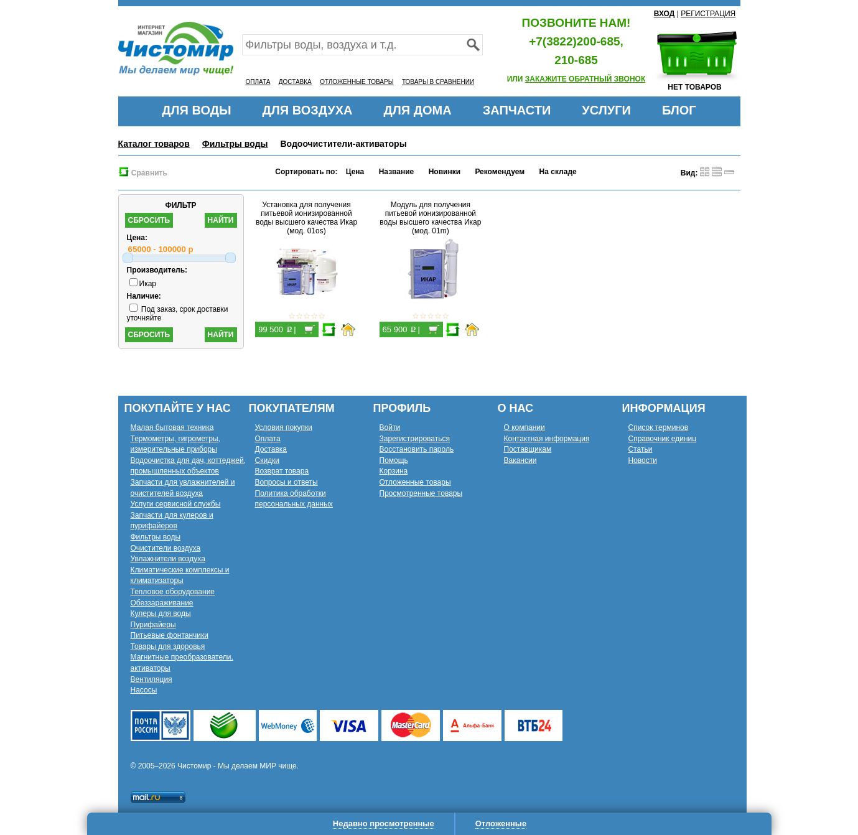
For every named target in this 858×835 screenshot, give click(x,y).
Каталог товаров (154, 144)
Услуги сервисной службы (176, 504)
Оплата (268, 438)
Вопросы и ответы (286, 482)
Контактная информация (547, 438)
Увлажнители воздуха (168, 558)
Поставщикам (528, 449)
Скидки (267, 460)
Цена (355, 171)
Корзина (394, 471)
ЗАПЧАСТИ (517, 110)
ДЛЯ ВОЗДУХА (308, 110)
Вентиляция (151, 679)
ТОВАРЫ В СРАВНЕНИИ (438, 81)
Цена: (137, 237)
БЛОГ (679, 110)
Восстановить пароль (417, 449)
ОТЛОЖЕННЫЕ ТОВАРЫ (356, 81)
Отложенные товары (415, 482)
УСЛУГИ (606, 110)
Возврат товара (282, 471)
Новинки (444, 171)
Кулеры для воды (161, 613)
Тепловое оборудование (173, 591)
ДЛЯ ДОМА (418, 110)
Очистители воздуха (166, 548)
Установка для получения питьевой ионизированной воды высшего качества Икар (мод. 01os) (306, 217)
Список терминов (658, 427)
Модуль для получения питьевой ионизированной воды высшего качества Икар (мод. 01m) (430, 217)
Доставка (271, 449)
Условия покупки (284, 427)
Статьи (640, 449)
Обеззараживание (162, 603)
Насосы (144, 690)
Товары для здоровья (168, 646)
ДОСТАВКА (295, 81)
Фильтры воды (235, 144)
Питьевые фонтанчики (170, 635)
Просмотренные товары (421, 493)
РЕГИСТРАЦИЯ (708, 13)
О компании (524, 427)
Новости (642, 460)
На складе (558, 171)
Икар (143, 283)
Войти (390, 427)
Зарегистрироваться (415, 438)
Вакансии (520, 460)
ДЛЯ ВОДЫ (196, 110)
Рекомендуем (500, 171)
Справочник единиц (662, 438)
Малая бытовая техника (172, 427)
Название (396, 171)
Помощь (394, 460)
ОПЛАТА (258, 81)
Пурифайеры (153, 624)
